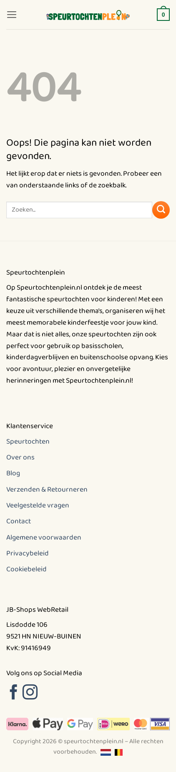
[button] (12, 14)
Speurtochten (28, 441)
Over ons (20, 457)
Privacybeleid (27, 553)
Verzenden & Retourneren (47, 489)
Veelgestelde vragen (37, 505)
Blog (13, 473)
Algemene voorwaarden (43, 537)
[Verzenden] (161, 210)
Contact (18, 521)
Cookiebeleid (26, 569)
